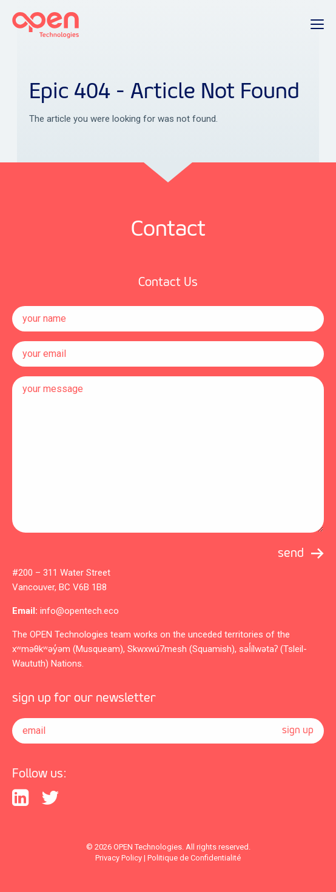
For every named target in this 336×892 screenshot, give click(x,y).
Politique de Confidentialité (194, 857)
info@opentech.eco (79, 610)
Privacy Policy (118, 857)
